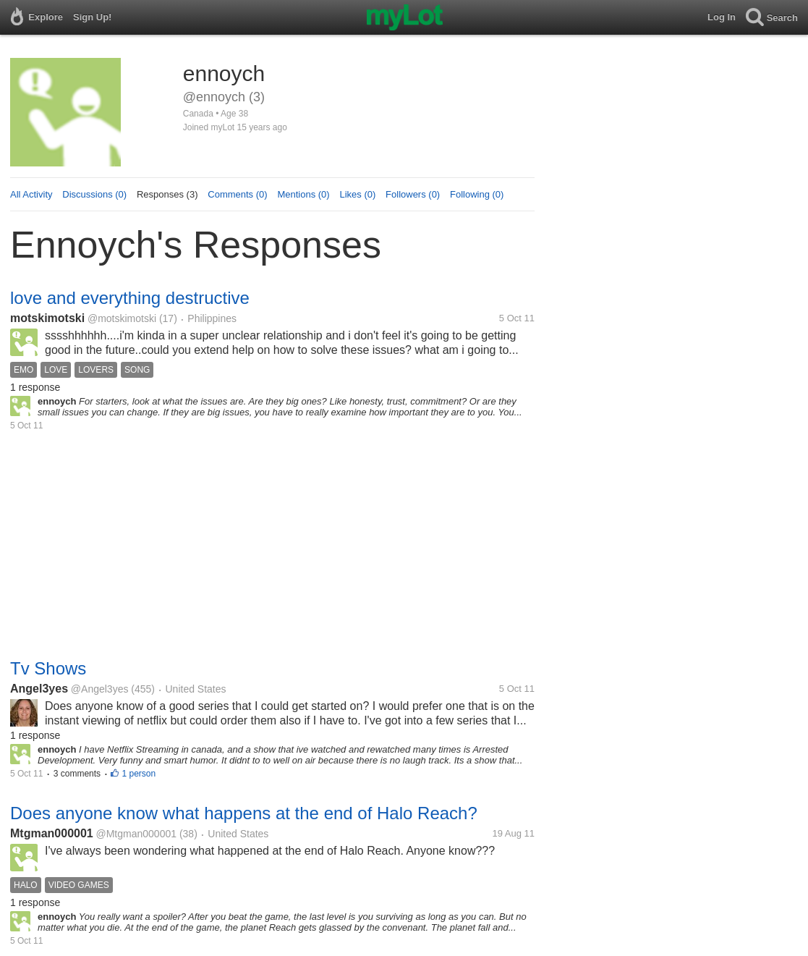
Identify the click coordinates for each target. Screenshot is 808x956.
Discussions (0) (94, 194)
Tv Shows (48, 668)
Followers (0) (413, 194)
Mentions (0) (303, 194)
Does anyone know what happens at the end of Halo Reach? (243, 813)
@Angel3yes (100, 689)
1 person (139, 774)
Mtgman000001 (51, 833)
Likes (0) (357, 194)
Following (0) (476, 194)
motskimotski (47, 318)
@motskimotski (122, 318)
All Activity (31, 194)
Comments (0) (237, 194)
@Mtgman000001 (136, 833)
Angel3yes (39, 688)
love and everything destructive (130, 298)
